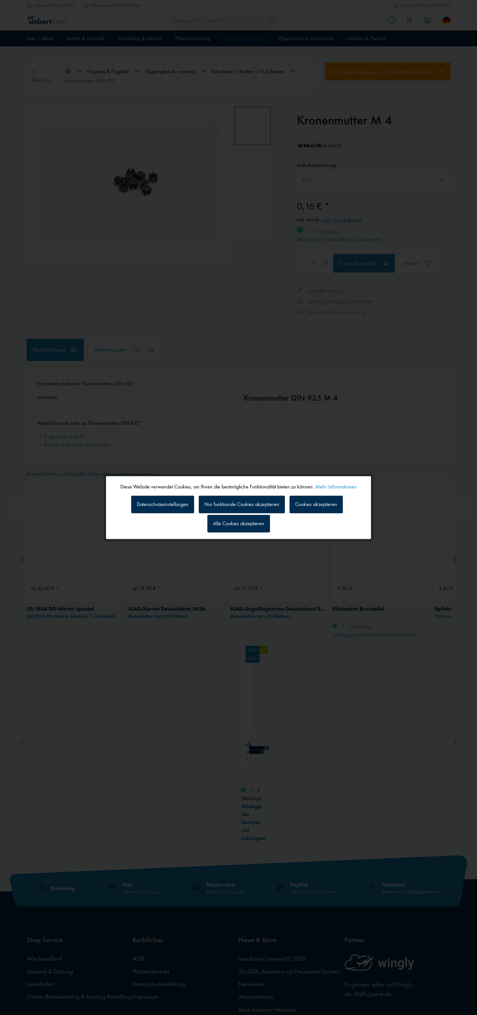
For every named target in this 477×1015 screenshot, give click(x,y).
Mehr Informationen (336, 486)
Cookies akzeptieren (316, 504)
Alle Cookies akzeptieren (238, 523)
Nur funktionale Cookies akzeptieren (241, 504)
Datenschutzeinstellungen (162, 504)
